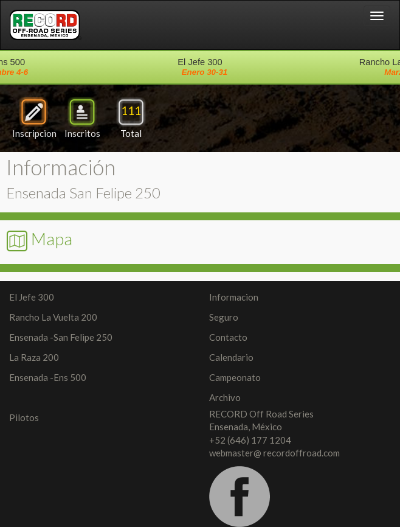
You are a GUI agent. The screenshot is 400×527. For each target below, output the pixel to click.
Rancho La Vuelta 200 (53, 317)
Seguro (223, 317)
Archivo (225, 397)
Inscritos (82, 118)
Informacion (233, 296)
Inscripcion (34, 118)
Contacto (228, 337)
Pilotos (24, 417)
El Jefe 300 (31, 296)
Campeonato (235, 377)
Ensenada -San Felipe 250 (60, 337)
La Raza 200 (34, 357)
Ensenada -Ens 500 (47, 377)
